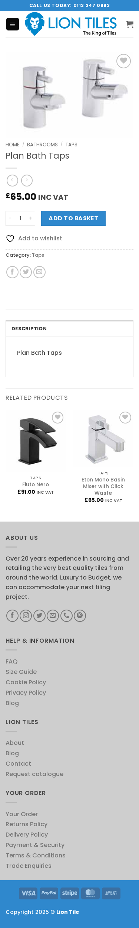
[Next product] (12, 180)
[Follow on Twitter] (39, 616)
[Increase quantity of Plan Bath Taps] (30, 218)
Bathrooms (42, 144)
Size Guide (21, 672)
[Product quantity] (20, 218)
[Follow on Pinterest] (80, 616)
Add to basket (73, 218)
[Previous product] (27, 180)
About (15, 743)
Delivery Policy (27, 834)
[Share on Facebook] (12, 272)
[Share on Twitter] (26, 272)
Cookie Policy (26, 682)
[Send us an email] (53, 616)
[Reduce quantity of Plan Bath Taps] (10, 218)
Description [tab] (29, 328)
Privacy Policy (26, 692)
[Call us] (66, 616)
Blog (12, 703)
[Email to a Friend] (39, 272)
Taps (71, 144)
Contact (18, 763)
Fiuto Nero (35, 484)
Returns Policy (26, 824)
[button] (12, 24)
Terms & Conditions (36, 855)
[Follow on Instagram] (26, 616)
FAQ (12, 661)
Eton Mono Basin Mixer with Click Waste (103, 487)
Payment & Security (35, 845)
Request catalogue (34, 774)
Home (13, 144)
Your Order (22, 814)
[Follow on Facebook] (12, 616)
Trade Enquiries (29, 866)
